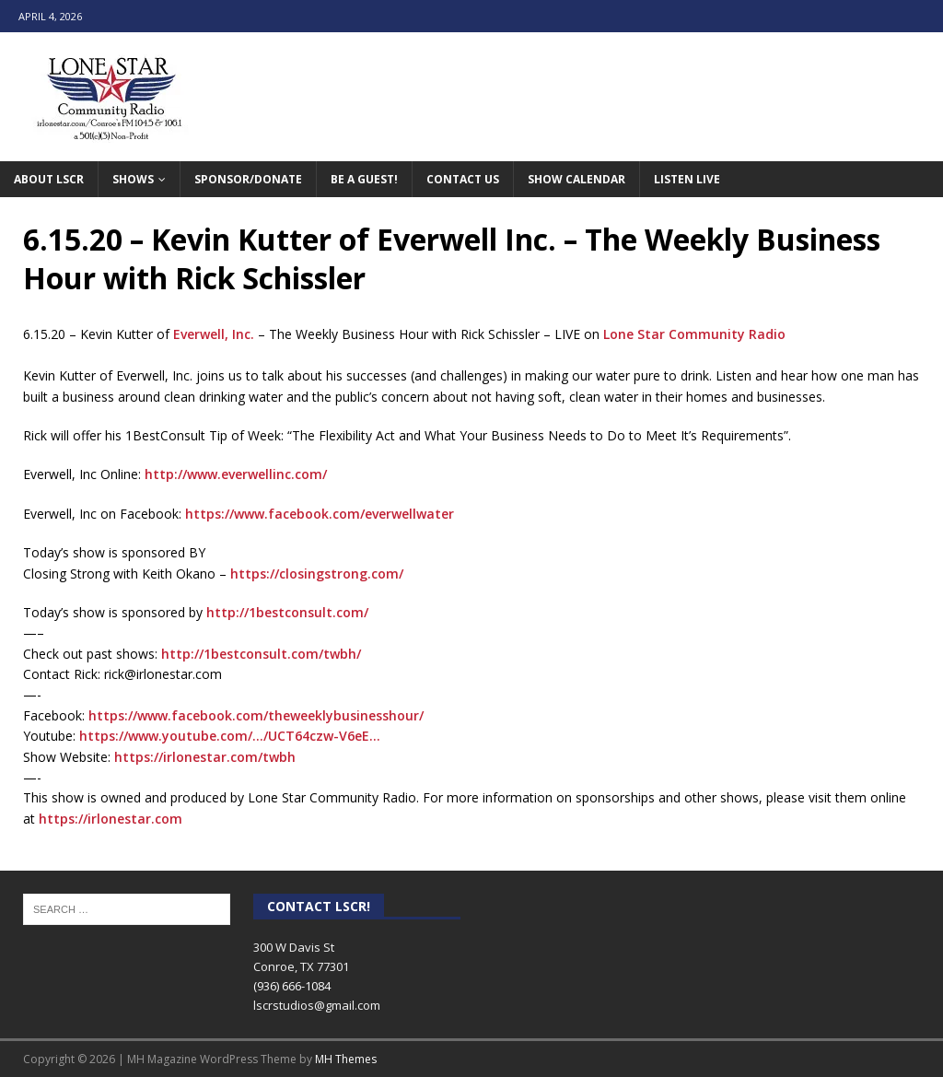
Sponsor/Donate (248, 179)
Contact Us (462, 179)
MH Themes (346, 1059)
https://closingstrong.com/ (316, 573)
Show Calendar (576, 179)
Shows (133, 179)
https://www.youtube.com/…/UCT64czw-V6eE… (229, 735)
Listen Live (687, 179)
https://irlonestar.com (110, 818)
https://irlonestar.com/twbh (205, 757)
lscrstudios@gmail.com (316, 1005)
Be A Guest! (364, 179)
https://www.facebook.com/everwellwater (319, 513)
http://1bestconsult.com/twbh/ (261, 653)
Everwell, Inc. (213, 334)
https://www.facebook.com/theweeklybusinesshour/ (256, 715)
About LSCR (49, 179)
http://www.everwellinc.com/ (236, 474)
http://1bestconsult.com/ (287, 612)
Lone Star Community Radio (694, 334)
